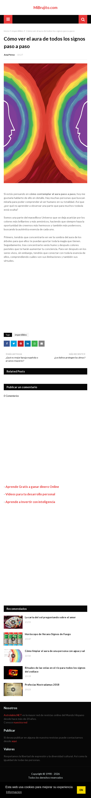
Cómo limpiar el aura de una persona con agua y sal (55, 650)
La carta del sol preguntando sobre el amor (50, 617)
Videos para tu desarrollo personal (30, 494)
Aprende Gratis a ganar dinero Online (32, 487)
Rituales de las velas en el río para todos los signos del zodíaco (55, 669)
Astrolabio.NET (13, 715)
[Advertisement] (45, 554)
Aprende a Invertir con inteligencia (30, 502)
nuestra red (20, 722)
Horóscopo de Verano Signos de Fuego (48, 634)
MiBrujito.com (45, 7)
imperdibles (17, 31)
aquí (14, 741)
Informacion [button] (14, 792)
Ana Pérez (9, 54)
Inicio (6, 31)
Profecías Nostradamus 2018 (42, 684)
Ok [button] (81, 789)
